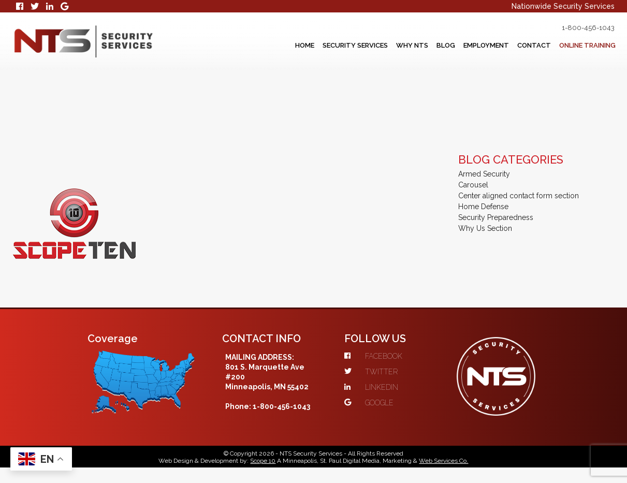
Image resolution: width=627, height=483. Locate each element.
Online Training (587, 45)
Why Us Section (485, 228)
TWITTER (371, 372)
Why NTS (412, 45)
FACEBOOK (373, 356)
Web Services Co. (443, 460)
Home (304, 45)
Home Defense (483, 206)
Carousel (473, 185)
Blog (445, 45)
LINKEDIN (371, 387)
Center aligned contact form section (518, 196)
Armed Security (484, 174)
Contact (534, 45)
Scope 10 (262, 460)
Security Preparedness (495, 217)
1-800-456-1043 (588, 28)
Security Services (355, 45)
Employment (486, 45)
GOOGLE (368, 403)
